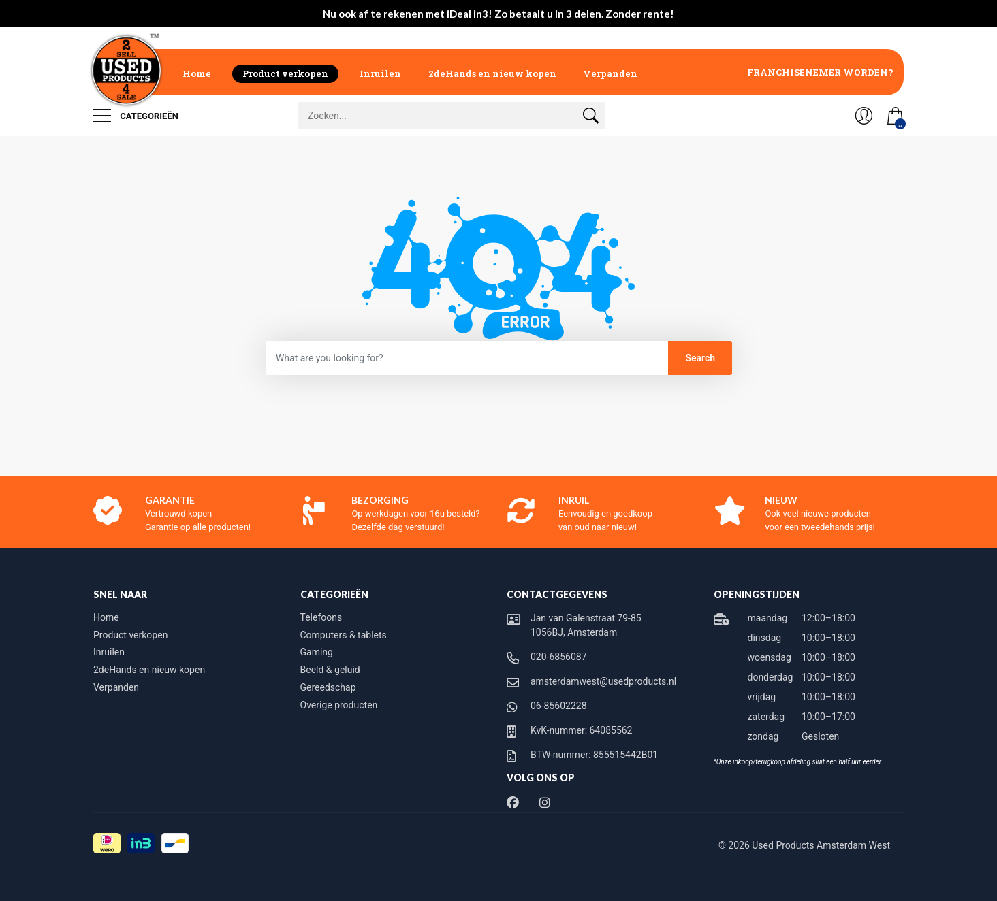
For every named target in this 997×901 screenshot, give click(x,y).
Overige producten (339, 705)
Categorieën (135, 115)
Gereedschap (328, 687)
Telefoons (321, 617)
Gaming (316, 651)
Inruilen (380, 73)
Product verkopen (285, 73)
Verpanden (610, 73)
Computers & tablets (343, 634)
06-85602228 (559, 705)
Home (197, 73)
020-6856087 (559, 656)
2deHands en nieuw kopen (492, 73)
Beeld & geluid (330, 669)
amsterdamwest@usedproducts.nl (603, 681)
